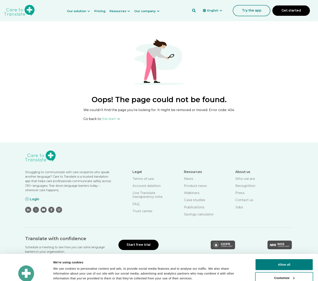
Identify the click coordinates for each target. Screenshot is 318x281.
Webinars (192, 193)
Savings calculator (199, 214)
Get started (291, 10)
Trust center (142, 211)
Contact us (244, 200)
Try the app (251, 10)
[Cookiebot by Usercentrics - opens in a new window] (26, 273)
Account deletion (146, 186)
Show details (62, 273)
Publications (194, 207)
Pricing (99, 11)
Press (240, 193)
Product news (195, 186)
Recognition (245, 186)
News (188, 179)
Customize (284, 251)
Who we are (245, 179)
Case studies (194, 200)
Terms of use (143, 179)
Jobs (239, 207)
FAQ (136, 204)
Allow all (284, 238)
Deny (284, 265)
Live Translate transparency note (147, 195)
